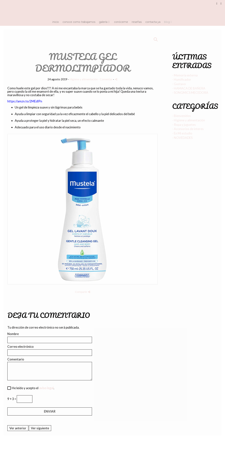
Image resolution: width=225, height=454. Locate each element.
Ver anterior (17, 428)
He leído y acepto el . (32, 388)
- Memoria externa (185, 75)
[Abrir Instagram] (221, 4)
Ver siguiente (40, 428)
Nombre (13, 334)
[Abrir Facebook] (217, 4)
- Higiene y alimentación (188, 120)
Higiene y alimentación (84, 79)
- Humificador (181, 79)
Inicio (55, 22)
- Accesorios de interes (188, 129)
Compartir (82, 291)
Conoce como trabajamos (79, 22)
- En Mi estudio (182, 133)
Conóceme (121, 22)
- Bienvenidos (181, 116)
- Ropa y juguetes (184, 125)
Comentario (15, 359)
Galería (103, 22)
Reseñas (137, 22)
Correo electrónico (20, 346)
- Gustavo (179, 84)
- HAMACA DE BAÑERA (188, 88)
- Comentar (105, 79)
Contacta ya (152, 22)
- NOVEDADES (182, 138)
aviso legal (46, 388)
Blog (167, 22)
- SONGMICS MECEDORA (190, 92)
